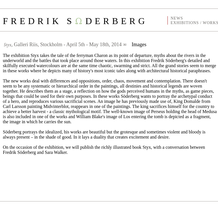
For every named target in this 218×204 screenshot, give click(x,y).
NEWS (177, 18)
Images (139, 44)
